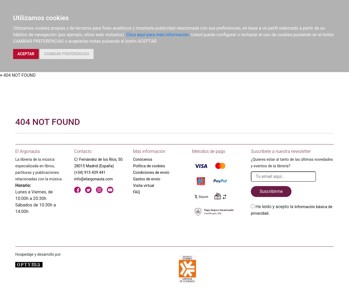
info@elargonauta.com (93, 179)
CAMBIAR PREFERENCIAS (66, 54)
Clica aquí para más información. (158, 34)
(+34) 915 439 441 (90, 172)
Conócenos (142, 159)
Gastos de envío (146, 179)
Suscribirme (271, 191)
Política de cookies (149, 166)
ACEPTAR (25, 54)
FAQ (136, 192)
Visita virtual (143, 185)
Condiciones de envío (151, 172)
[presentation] (292, 229)
